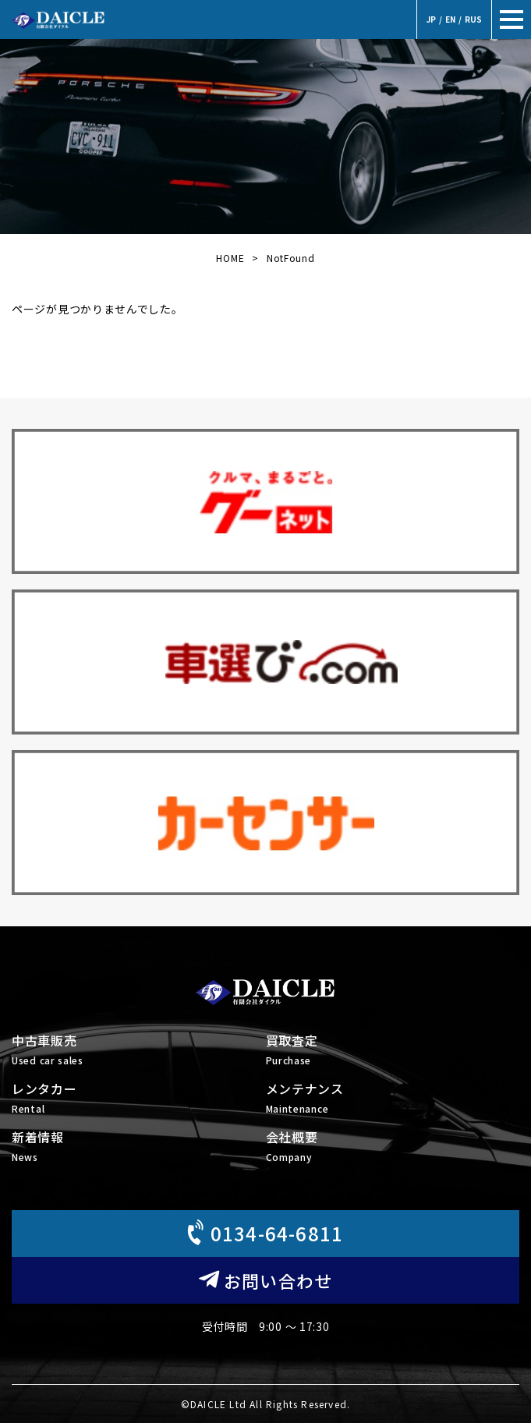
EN (450, 19)
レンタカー (139, 1099)
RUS (473, 19)
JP (431, 19)
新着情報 (139, 1147)
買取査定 (393, 1051)
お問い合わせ (265, 1280)
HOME (230, 257)
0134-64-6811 (263, 1232)
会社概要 (393, 1147)
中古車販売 (139, 1051)
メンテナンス (393, 1099)
